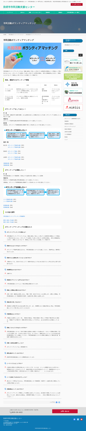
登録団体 (48, 12)
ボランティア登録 (12, 151)
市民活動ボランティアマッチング (16, 34)
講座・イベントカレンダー (35, 12)
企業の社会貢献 (68, 131)
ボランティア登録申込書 (14, 145)
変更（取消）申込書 (8, 220)
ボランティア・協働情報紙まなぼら (72, 118)
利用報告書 (6, 205)
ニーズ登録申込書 (7, 199)
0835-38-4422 (17, 412)
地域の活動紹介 (68, 129)
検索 (66, 50)
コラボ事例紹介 (68, 134)
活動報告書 (6, 163)
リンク (66, 139)
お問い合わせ (76, 4)
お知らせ (22, 12)
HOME (4, 34)
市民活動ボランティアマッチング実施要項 (14, 216)
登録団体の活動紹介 (69, 123)
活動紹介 (60, 12)
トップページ (10, 12)
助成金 (66, 137)
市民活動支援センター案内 (73, 12)
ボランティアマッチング (70, 126)
